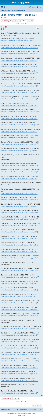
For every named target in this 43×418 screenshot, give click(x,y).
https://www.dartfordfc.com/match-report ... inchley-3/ (18, 270)
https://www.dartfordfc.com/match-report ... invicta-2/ (18, 79)
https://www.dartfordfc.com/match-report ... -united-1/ (18, 380)
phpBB (15, 413)
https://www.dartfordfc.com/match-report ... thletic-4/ (18, 54)
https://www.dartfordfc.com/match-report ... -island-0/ (18, 341)
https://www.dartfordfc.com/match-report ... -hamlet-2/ (18, 206)
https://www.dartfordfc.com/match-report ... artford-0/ (18, 118)
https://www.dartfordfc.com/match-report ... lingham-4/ (19, 374)
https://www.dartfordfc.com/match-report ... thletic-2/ (18, 41)
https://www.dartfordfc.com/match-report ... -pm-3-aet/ (18, 47)
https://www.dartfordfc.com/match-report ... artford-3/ (18, 86)
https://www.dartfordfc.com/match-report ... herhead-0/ (19, 309)
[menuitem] (6, 7)
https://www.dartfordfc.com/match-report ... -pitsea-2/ (18, 303)
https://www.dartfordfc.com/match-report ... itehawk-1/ (18, 165)
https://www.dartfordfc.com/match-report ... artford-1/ (18, 73)
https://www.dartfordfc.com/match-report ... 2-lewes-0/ (19, 232)
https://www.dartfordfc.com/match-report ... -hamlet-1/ (18, 290)
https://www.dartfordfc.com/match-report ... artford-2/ (18, 60)
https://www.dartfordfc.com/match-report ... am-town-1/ (19, 328)
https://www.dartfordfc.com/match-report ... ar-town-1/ (18, 348)
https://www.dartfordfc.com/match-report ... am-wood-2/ (19, 361)
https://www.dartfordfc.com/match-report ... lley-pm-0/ (18, 258)
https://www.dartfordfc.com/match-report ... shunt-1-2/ (18, 245)
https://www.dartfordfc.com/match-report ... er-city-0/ (18, 131)
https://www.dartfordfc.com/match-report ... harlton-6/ (18, 393)
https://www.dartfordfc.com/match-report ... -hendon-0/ (19, 277)
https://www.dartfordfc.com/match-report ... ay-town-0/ (19, 151)
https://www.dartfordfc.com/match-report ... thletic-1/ (18, 66)
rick (6, 26)
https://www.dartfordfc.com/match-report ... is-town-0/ (18, 212)
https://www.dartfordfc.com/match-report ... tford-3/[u (18, 125)
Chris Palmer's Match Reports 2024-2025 (19, 16)
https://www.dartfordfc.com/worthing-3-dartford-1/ (17, 296)
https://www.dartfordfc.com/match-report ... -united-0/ (18, 99)
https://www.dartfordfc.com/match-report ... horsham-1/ (19, 112)
